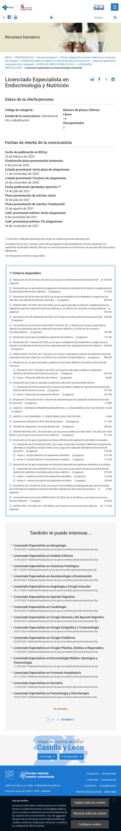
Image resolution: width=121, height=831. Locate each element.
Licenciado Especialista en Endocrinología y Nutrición (53, 67)
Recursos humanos (47, 57)
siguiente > (68, 719)
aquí (58, 815)
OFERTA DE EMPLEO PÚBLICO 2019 (56, 64)
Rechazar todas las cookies (90, 813)
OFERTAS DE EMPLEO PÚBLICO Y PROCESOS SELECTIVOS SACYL (55, 61)
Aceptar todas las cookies (90, 802)
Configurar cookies (90, 824)
